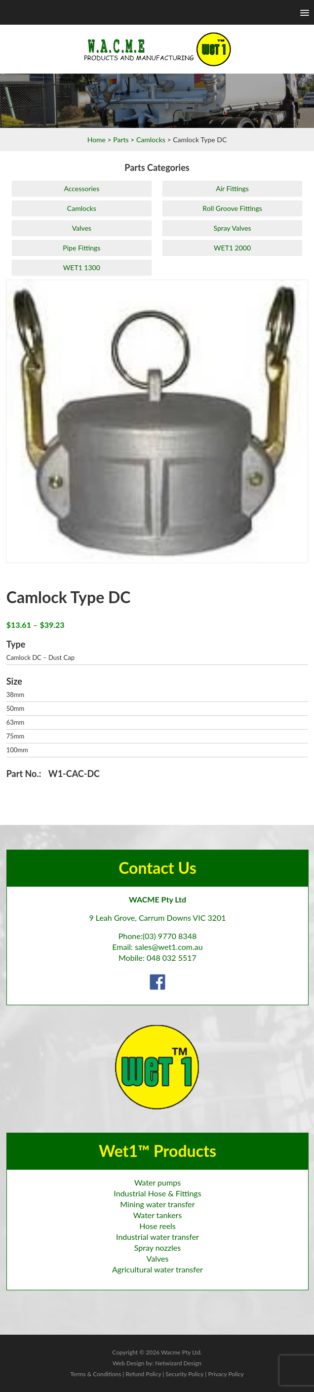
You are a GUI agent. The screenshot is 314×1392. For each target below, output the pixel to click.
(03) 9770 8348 (170, 936)
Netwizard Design (178, 1363)
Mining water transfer (157, 1204)
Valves (81, 228)
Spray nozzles (157, 1247)
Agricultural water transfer (157, 1269)
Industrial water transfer (157, 1236)
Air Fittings (232, 188)
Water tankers (157, 1215)
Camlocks (150, 139)
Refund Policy (143, 1374)
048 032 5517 (171, 957)
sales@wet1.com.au (168, 946)
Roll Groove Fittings (232, 208)
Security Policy (184, 1374)
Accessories (81, 188)
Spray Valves (232, 228)
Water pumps (157, 1182)
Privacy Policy (225, 1374)
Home (96, 139)
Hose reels (157, 1225)
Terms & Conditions (95, 1374)
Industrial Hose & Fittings (157, 1193)
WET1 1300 (81, 267)
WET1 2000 (232, 248)
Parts (120, 139)
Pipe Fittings (81, 248)
